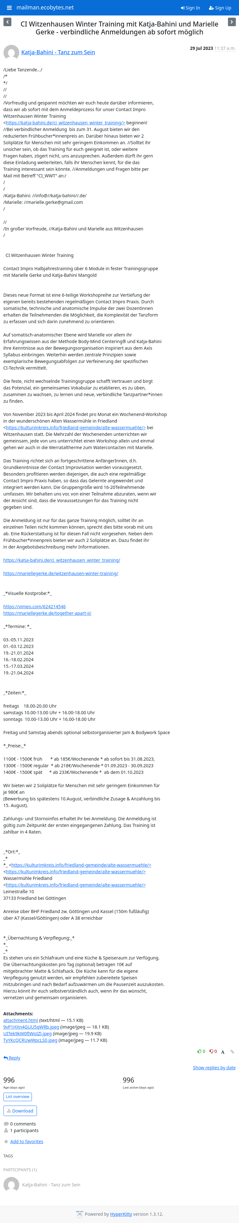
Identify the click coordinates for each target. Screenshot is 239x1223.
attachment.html (20, 1020)
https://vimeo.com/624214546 (34, 606)
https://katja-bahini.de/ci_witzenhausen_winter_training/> (65, 123)
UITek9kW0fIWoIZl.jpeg (27, 1033)
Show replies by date (214, 1068)
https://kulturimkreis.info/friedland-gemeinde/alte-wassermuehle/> (76, 427)
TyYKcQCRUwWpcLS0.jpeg (30, 1040)
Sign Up (220, 8)
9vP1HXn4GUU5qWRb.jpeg (31, 1027)
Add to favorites (23, 1141)
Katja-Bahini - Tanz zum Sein (58, 52)
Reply (12, 1058)
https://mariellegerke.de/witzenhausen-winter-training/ (60, 573)
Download (20, 1111)
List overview (17, 1096)
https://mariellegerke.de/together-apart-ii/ (47, 613)
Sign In (190, 8)
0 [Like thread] (202, 1051)
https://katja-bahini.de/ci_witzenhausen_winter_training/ (61, 560)
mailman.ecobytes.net (45, 7)
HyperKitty (121, 1214)
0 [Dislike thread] (213, 1051)
